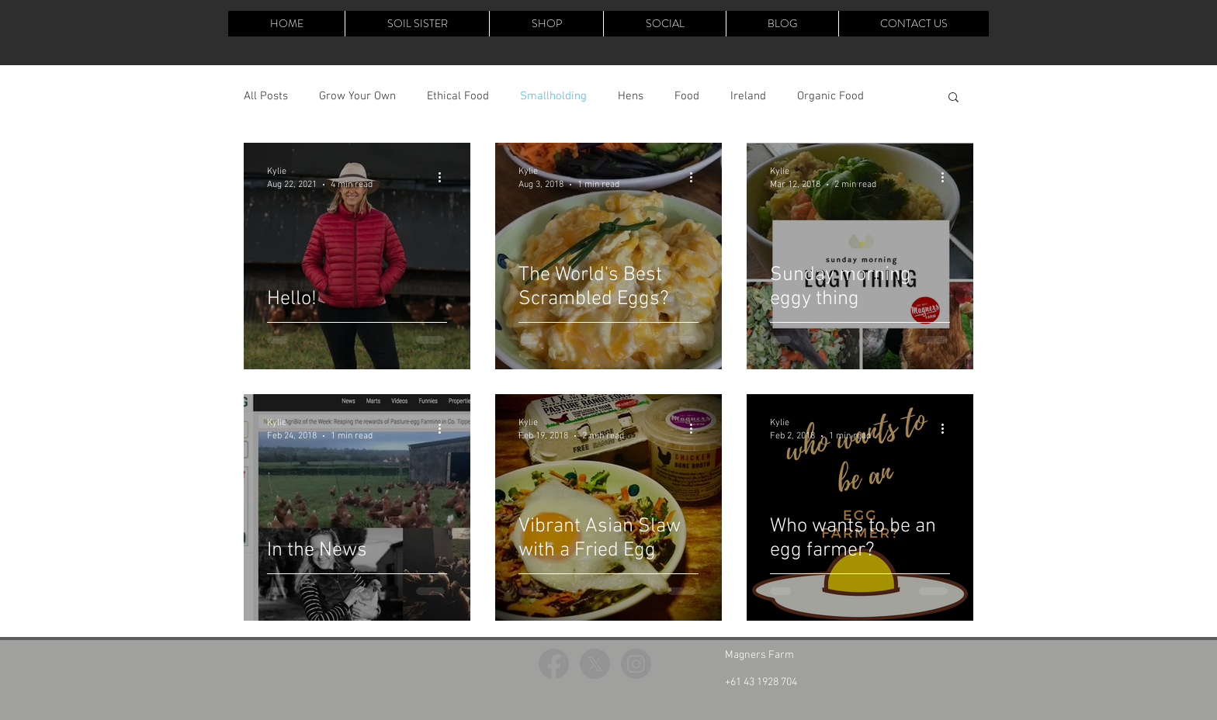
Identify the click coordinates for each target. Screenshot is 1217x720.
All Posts (266, 96)
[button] (953, 98)
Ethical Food (458, 96)
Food (686, 96)
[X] (595, 664)
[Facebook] (554, 664)
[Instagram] (636, 664)
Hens (630, 96)
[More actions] (444, 177)
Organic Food (830, 96)
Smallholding (553, 96)
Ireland (748, 96)
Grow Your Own (357, 96)
